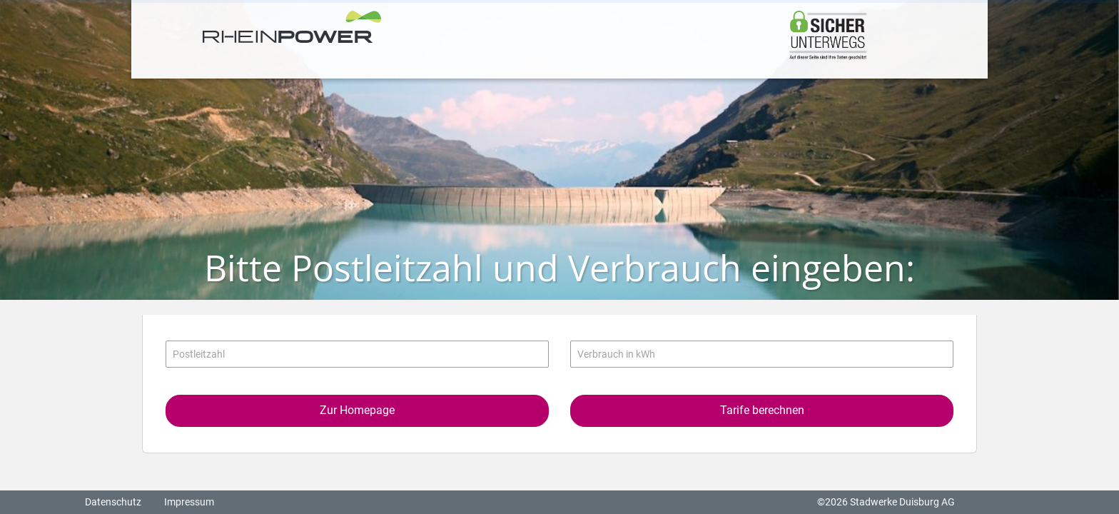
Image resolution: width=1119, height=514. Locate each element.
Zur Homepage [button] (357, 410)
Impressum (189, 502)
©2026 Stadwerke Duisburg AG (886, 502)
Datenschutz (113, 502)
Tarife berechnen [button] (762, 410)
